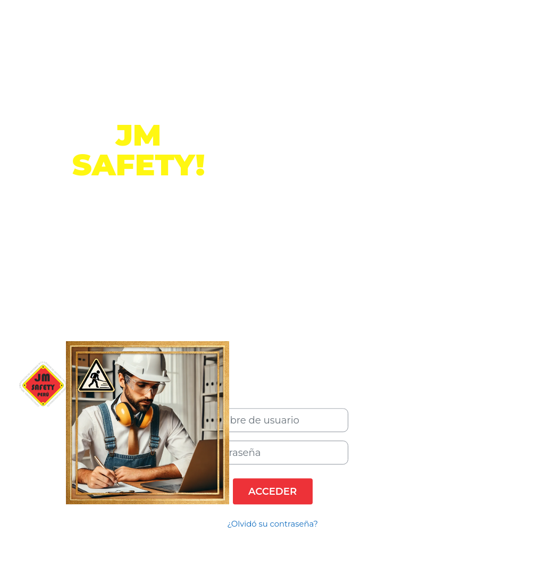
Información (139, 239)
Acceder (272, 491)
